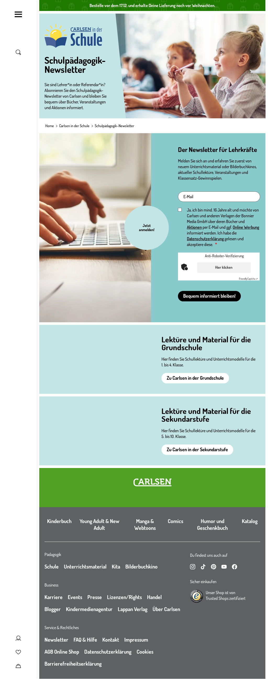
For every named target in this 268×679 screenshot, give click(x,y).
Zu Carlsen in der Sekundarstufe (197, 449)
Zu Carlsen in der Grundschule (195, 378)
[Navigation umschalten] (18, 14)
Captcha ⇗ (248, 278)
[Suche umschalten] (18, 52)
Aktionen (194, 227)
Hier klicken (223, 267)
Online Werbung (246, 227)
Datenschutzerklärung (205, 238)
